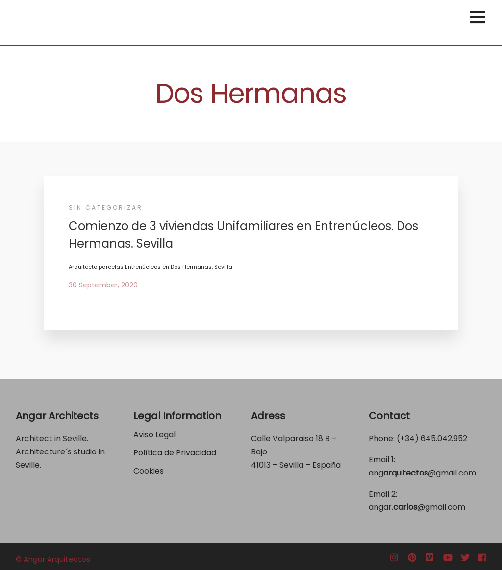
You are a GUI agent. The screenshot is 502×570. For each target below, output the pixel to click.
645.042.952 (444, 438)
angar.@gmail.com (417, 507)
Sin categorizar (106, 207)
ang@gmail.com (422, 472)
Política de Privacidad (175, 452)
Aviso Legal (154, 434)
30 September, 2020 (103, 285)
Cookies (148, 470)
